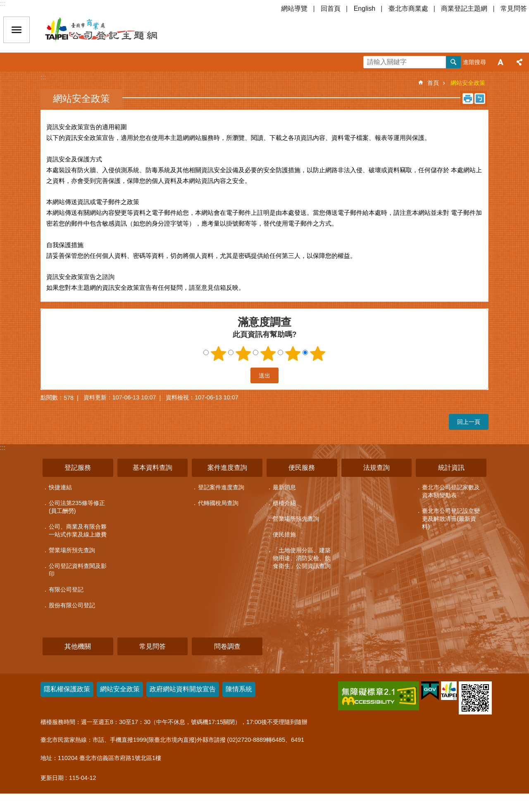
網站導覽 (294, 8)
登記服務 (77, 467)
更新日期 (52, 778)
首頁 (433, 82)
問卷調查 (227, 646)
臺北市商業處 (408, 8)
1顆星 (218, 353)
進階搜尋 (474, 62)
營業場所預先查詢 (72, 550)
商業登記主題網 (464, 8)
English (364, 8)
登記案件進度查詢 (221, 487)
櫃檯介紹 (284, 503)
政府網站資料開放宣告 (183, 689)
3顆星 (268, 353)
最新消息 (284, 487)
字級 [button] (500, 62)
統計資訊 (451, 467)
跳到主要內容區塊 (4, 4)
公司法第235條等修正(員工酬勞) (77, 507)
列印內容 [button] (467, 98)
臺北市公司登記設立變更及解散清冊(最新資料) (451, 519)
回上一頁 (468, 422)
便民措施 (284, 534)
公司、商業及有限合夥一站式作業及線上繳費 (78, 530)
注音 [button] (479, 98)
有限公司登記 (66, 589)
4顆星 (293, 353)
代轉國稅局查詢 (218, 503)
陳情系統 (239, 689)
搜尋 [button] (453, 62)
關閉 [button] (16, 30)
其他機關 (77, 646)
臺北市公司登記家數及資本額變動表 (451, 491)
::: (2, 3)
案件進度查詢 (227, 467)
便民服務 (301, 467)
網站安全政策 (467, 82)
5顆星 (318, 353)
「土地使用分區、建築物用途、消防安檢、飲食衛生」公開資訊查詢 (302, 558)
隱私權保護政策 (67, 689)
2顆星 (243, 353)
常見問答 (513, 8)
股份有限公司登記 (72, 605)
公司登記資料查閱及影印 (78, 570)
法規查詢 (376, 467)
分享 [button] (519, 62)
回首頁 (331, 8)
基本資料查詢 (152, 467)
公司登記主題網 (115, 29)
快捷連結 (60, 487)
